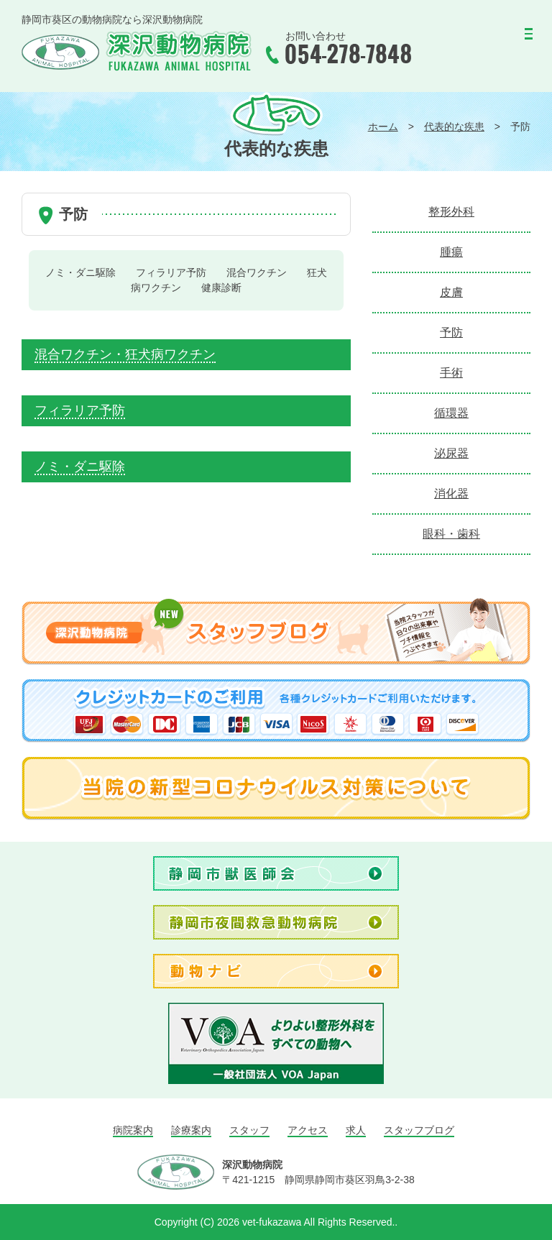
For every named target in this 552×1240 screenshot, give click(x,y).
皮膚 (451, 292)
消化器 (451, 493)
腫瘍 (451, 252)
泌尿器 (451, 453)
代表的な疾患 (454, 126)
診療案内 (191, 1130)
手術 (451, 373)
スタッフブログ (419, 1130)
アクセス (308, 1130)
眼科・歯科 (451, 534)
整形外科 (451, 212)
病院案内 (133, 1130)
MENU (495, 40)
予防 (451, 332)
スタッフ (249, 1130)
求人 (356, 1130)
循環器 (451, 413)
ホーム (383, 126)
